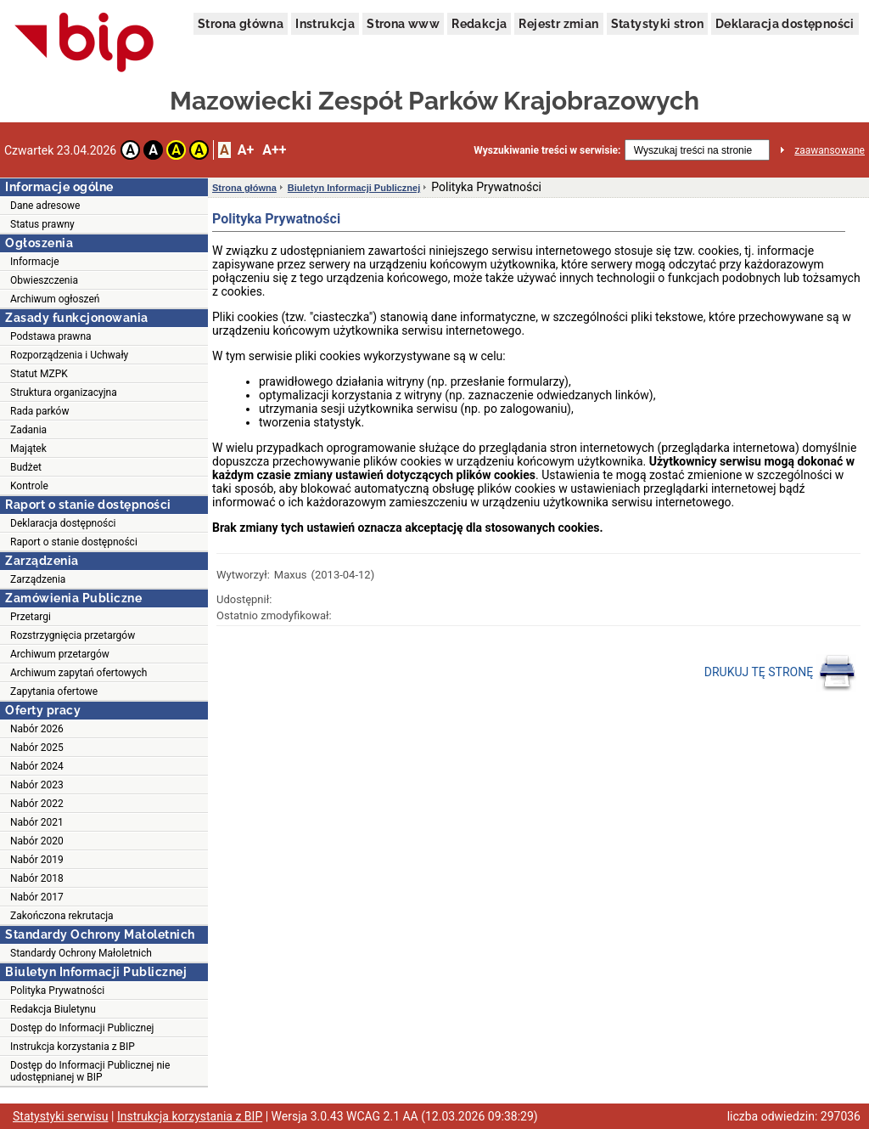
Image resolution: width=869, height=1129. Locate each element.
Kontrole (29, 486)
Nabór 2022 (37, 804)
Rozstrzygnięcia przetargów (72, 635)
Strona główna (240, 24)
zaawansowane (829, 150)
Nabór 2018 (37, 878)
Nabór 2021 (37, 822)
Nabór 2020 (37, 841)
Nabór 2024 (37, 766)
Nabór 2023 (37, 785)
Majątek (28, 448)
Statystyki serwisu (61, 1116)
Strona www (403, 24)
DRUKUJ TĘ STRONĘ (780, 673)
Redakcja (479, 24)
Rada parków (39, 411)
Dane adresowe (45, 206)
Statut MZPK (39, 374)
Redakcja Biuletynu (53, 1009)
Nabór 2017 (37, 897)
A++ (274, 150)
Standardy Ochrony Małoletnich (81, 953)
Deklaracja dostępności (785, 24)
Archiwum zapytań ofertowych (78, 673)
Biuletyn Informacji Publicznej (354, 188)
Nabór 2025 (37, 748)
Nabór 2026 (37, 729)
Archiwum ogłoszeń (54, 299)
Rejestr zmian (558, 24)
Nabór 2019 (37, 860)
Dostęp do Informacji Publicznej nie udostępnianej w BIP (90, 1071)
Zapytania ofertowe (54, 691)
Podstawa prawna (51, 336)
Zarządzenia (37, 579)
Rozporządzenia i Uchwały (69, 355)
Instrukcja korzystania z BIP (72, 1047)
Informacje (34, 262)
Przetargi (30, 617)
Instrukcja (325, 24)
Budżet (26, 467)
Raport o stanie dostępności (73, 542)
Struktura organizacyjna (63, 392)
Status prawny (42, 224)
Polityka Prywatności (57, 990)
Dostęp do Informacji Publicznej (82, 1028)
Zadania (28, 430)
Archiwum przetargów (59, 654)
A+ (246, 150)
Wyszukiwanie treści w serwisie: (547, 150)
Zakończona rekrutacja (62, 916)
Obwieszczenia (44, 280)
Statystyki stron (657, 24)
